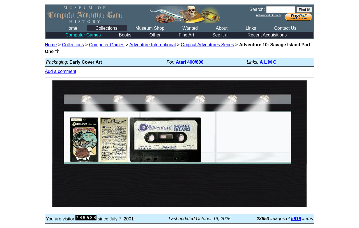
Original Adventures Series (207, 44)
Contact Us (285, 28)
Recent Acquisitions (267, 35)
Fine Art (186, 35)
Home (71, 28)
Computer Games (83, 35)
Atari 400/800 (190, 62)
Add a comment (60, 71)
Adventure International (152, 44)
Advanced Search (268, 15)
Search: (257, 9)
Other (155, 35)
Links (251, 28)
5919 (296, 218)
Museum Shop (149, 28)
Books (125, 35)
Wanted (190, 28)
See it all (220, 35)
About (221, 28)
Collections (106, 28)
